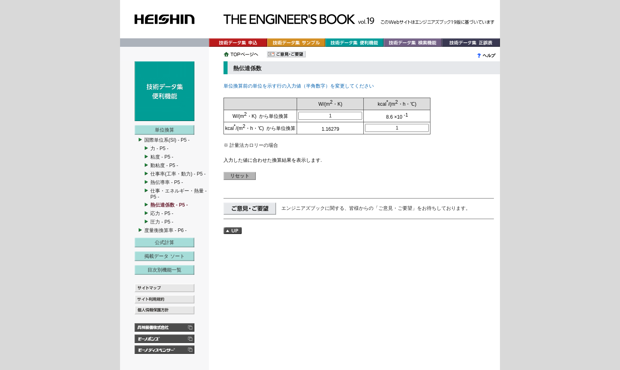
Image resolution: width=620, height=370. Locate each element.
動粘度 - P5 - (164, 165)
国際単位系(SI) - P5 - (167, 140)
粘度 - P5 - (161, 157)
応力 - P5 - (161, 213)
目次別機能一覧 (164, 270)
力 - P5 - (159, 148)
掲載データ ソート (164, 256)
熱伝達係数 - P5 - (169, 205)
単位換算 (164, 130)
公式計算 (164, 242)
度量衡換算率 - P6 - (165, 230)
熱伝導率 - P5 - (166, 182)
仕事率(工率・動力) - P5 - (178, 174)
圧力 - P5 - (161, 222)
